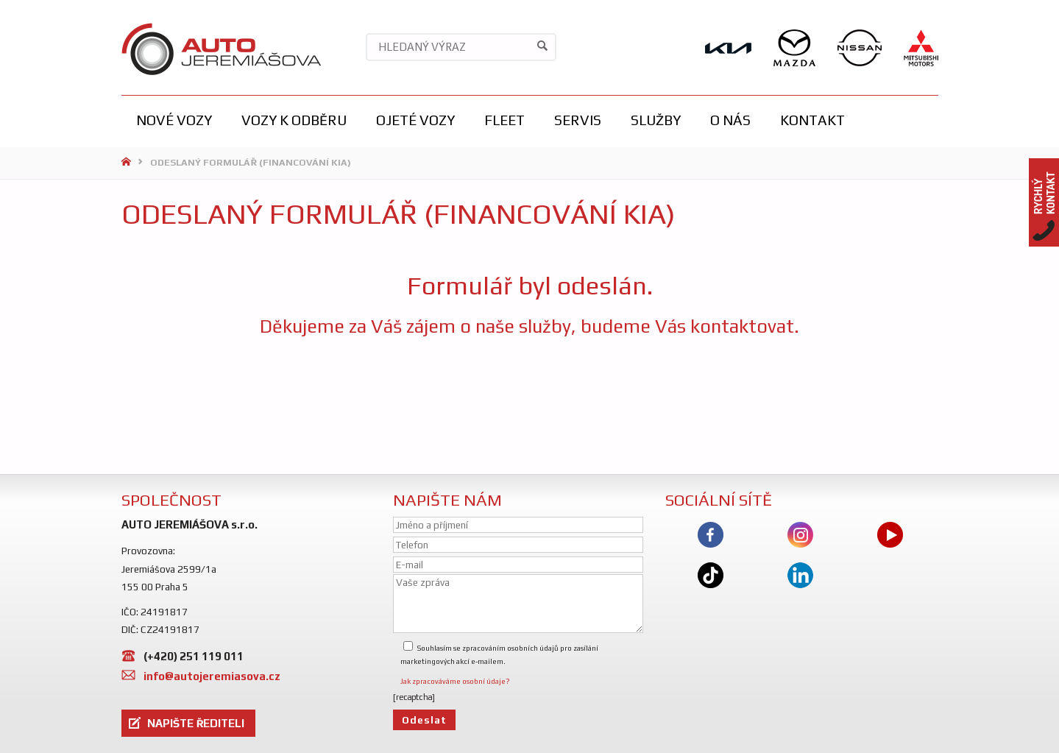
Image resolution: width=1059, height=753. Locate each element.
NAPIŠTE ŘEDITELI (195, 723)
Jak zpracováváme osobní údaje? (455, 681)
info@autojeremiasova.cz (212, 676)
